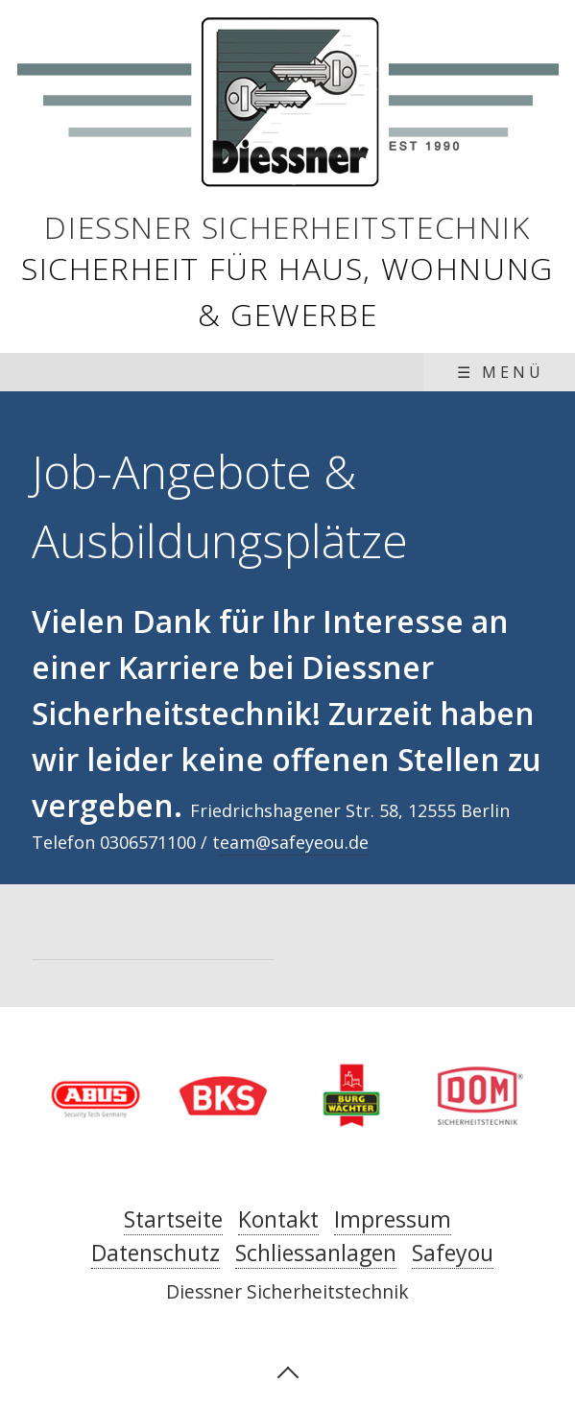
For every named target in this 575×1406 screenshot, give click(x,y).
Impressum (392, 1219)
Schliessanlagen (315, 1252)
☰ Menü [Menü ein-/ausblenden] (500, 372)
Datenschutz (155, 1252)
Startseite (173, 1219)
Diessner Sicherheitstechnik (287, 226)
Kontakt (278, 1219)
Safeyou (452, 1252)
